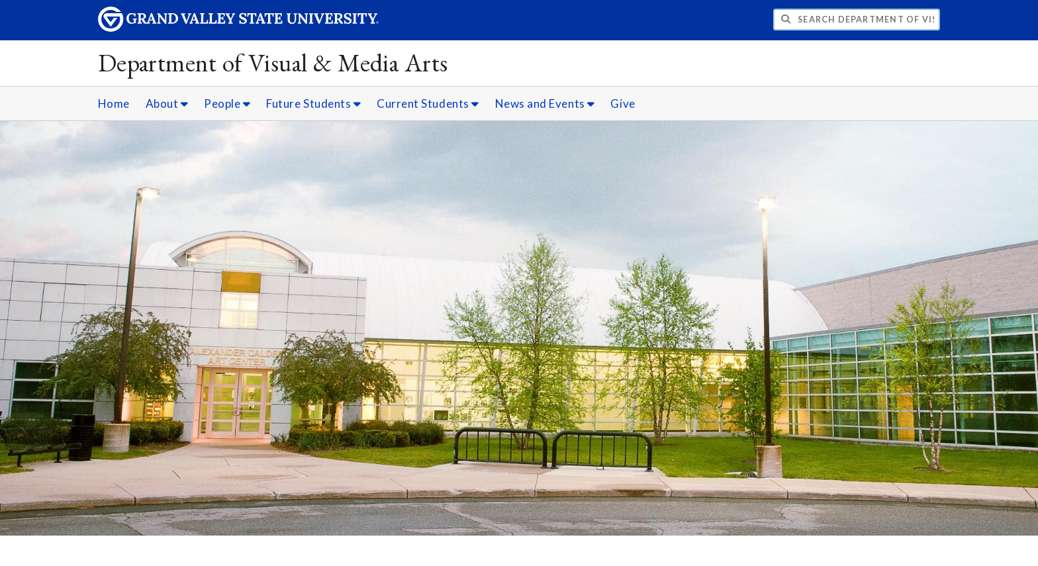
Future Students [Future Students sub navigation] (313, 103)
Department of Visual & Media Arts (273, 62)
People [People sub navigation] (227, 103)
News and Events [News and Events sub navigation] (545, 103)
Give (622, 103)
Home (114, 103)
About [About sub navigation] (167, 103)
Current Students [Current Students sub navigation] (428, 103)
